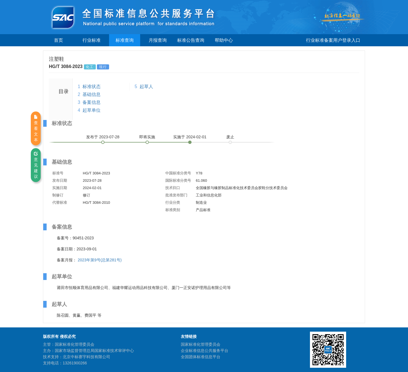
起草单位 (92, 110)
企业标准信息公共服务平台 (204, 350)
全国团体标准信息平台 (200, 357)
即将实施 (147, 137)
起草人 (146, 86)
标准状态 (92, 86)
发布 (103, 137)
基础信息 (92, 94)
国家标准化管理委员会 (200, 344)
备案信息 (92, 102)
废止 (230, 137)
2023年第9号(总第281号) (100, 260)
